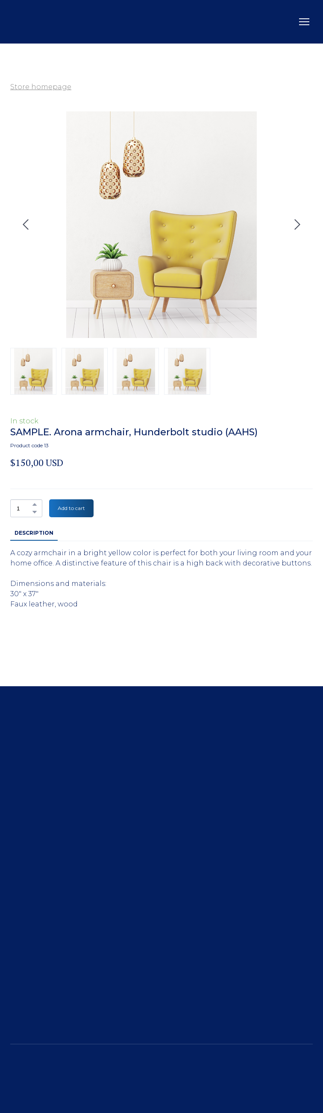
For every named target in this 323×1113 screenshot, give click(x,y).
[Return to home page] (36, 22)
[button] (34, 504)
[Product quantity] (24, 508)
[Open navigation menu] (304, 21)
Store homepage (40, 87)
